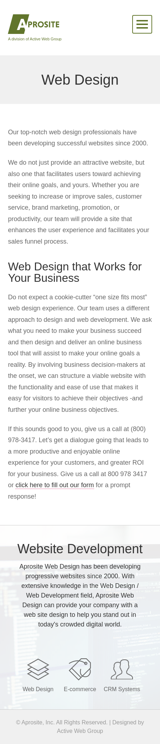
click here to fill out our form (54, 485)
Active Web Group (80, 731)
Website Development (80, 548)
